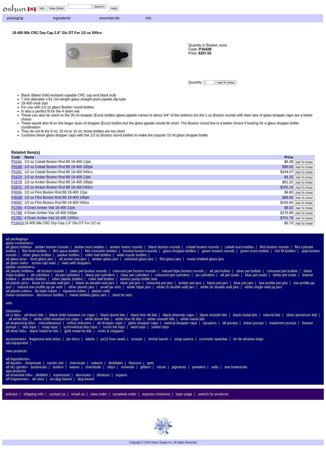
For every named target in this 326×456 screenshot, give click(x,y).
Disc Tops (29, 327)
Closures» (13, 311)
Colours (97, 363)
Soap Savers (183, 339)
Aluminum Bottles (50, 295)
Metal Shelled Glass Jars (205, 259)
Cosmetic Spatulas (213, 339)
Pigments (179, 367)
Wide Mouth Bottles (131, 255)
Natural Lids (271, 315)
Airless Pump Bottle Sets (138, 279)
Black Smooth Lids (213, 315)
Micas (161, 367)
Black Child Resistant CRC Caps (72, 315)
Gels (150, 363)
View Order (98, 394)
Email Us (78, 394)
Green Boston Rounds (218, 251)
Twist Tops (138, 327)
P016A (16, 162)
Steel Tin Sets (122, 295)
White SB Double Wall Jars (219, 287)
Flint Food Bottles (34, 251)
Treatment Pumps (283, 323)
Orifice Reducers (79, 323)
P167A (16, 177)
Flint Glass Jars (170, 259)
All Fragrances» (17, 379)
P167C (16, 187)
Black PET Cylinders (100, 275)
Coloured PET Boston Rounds (134, 271)
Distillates (115, 363)
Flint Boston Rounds (274, 247)
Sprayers (210, 323)
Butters (58, 367)
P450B (16, 197)
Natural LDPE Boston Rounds (183, 271)
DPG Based (86, 379)
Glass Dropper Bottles (179, 251)
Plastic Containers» (20, 267)
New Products (16, 351)
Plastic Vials (101, 291)
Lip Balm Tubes (46, 291)
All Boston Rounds (50, 271)
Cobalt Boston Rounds (202, 247)
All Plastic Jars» (17, 283)
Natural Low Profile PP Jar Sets (40, 287)
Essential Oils (109, 18)
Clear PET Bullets (248, 271)
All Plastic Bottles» (20, 271)
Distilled (41, 375)
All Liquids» (14, 363)
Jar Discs (73, 339)
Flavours (135, 363)
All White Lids (18, 319)
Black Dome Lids (112, 315)
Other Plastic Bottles (67, 279)
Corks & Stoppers (110, 331)
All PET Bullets (220, 271)
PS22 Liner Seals (113, 339)
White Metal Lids (192, 319)
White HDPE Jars (139, 287)
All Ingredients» (18, 359)
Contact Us (57, 394)
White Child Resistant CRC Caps (56, 319)
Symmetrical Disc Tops (80, 327)
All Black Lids (34, 315)
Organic (121, 375)
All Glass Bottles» (19, 247)
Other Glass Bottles (36, 255)
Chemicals (77, 363)
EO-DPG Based (61, 379)
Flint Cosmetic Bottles (101, 251)
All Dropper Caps (109, 323)
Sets (9, 303)
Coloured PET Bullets (282, 271)
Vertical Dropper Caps (180, 323)
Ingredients (61, 18)
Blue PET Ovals (256, 275)
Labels (90, 339)
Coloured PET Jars (159, 283)
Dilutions (103, 375)
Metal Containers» (20, 295)
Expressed (61, 375)
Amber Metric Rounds (126, 247)
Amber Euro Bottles (89, 247)
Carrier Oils (55, 363)
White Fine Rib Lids (128, 319)
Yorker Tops (160, 327)
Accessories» (16, 339)
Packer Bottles (68, 255)
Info (148, 18)
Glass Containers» (20, 243)
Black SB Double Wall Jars (95, 283)
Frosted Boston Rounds (140, 251)
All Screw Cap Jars (72, 259)
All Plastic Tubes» (19, 291)
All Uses (38, 379)
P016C (16, 172)
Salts (215, 367)
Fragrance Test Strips (45, 339)
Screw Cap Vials (44, 263)
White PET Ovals (284, 275)
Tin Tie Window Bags (248, 339)
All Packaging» (17, 239)
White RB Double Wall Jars (176, 287)
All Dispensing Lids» (21, 323)
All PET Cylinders (67, 275)
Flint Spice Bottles (66, 251)
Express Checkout (156, 394)
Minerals (127, 367)
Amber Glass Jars (105, 259)
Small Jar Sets (110, 287)
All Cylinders (40, 275)
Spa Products (16, 371)
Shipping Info (34, 394)
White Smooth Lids (161, 319)
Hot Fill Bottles (285, 251)
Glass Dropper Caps (143, 323)
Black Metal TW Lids (44, 331)
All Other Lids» (16, 331)
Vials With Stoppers (76, 263)
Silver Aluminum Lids (301, 315)
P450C (16, 202)
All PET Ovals (230, 275)
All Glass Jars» (16, 259)
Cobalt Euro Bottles (239, 247)
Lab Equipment (17, 343)
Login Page (184, 394)
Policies (12, 394)
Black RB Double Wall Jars (51, 283)
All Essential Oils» (19, 375)
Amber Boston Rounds (52, 247)
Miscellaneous (50, 323)
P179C (16, 218)
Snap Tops (50, 327)
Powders (198, 367)
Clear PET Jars (130, 283)
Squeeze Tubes (74, 291)
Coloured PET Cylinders (172, 275)
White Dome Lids (97, 319)
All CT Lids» (13, 315)
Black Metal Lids (245, 315)
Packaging (15, 18)
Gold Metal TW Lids (78, 331)
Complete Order (124, 394)
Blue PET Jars (243, 283)
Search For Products (213, 394)
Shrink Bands (158, 339)
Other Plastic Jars (81, 287)
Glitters (145, 367)
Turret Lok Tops (114, 327)
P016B (16, 167)
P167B (16, 182)
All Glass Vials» (17, 263)
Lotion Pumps (254, 323)
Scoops (136, 339)
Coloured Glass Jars (139, 259)
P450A (16, 192)
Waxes (75, 367)
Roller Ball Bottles (98, 255)
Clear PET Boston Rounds (88, 271)
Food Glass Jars (41, 259)
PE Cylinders (205, 275)
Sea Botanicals (236, 367)
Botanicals (33, 363)
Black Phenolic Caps (178, 315)
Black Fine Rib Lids (144, 315)
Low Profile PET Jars (273, 283)
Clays (111, 367)
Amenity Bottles (34, 279)
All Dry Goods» (17, 367)
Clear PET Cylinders (135, 275)
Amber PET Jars (190, 283)
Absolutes (83, 375)
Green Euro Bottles (254, 251)
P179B (16, 213)
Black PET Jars (217, 283)
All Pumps (230, 323)
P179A (16, 208)
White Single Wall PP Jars (263, 287)
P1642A (17, 223)
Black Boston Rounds (164, 247)
